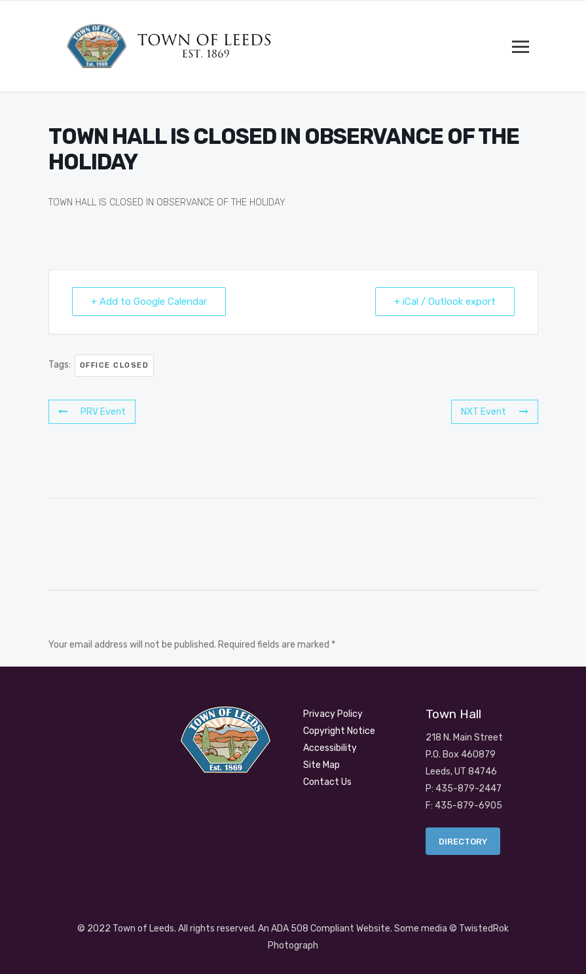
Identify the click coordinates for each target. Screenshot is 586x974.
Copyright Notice (339, 731)
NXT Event (494, 411)
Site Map (321, 765)
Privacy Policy (333, 714)
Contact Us (327, 782)
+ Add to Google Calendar (149, 301)
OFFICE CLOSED (114, 365)
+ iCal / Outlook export (445, 301)
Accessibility (330, 748)
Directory (463, 841)
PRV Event (92, 411)
